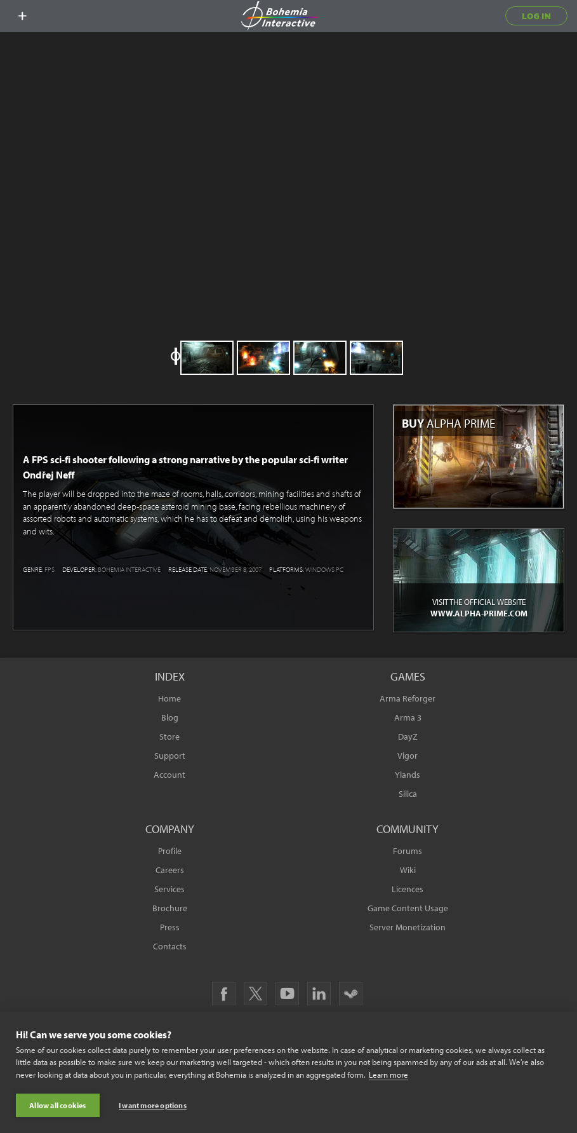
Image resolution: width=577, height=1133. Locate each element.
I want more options (153, 1105)
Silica (408, 793)
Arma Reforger (407, 698)
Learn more (388, 1074)
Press (170, 927)
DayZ (408, 736)
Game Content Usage (408, 908)
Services (169, 889)
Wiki (408, 870)
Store (169, 736)
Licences (407, 889)
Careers (170, 870)
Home (169, 698)
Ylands (407, 774)
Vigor (407, 755)
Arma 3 (407, 717)
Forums (407, 851)
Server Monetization (407, 927)
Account (169, 774)
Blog (169, 717)
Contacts (170, 946)
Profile (170, 851)
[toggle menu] (22, 16)
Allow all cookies (57, 1105)
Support (169, 755)
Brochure (169, 908)
